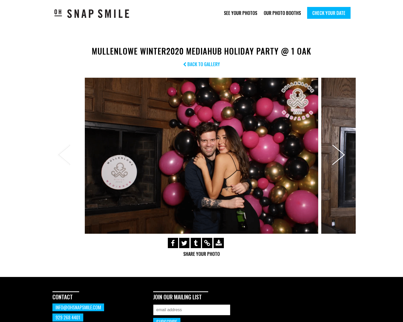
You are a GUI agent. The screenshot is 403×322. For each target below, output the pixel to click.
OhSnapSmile (95, 13)
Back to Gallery (201, 64)
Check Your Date (328, 13)
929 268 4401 (68, 317)
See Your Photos (240, 13)
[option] (201, 155)
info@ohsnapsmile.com (78, 307)
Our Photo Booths (282, 13)
